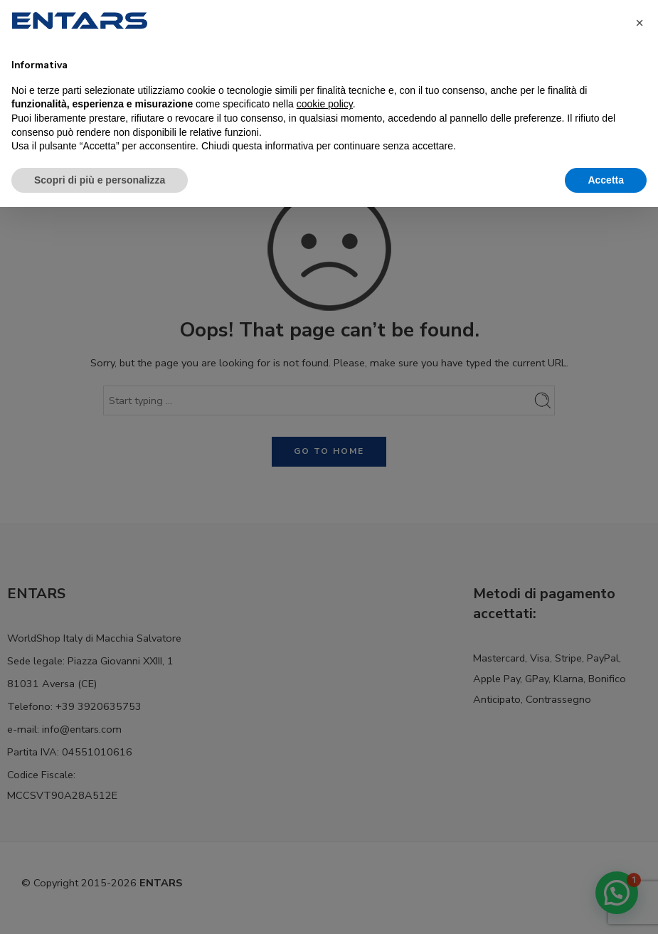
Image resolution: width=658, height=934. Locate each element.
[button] (639, 22)
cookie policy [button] (325, 104)
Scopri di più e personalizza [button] (99, 180)
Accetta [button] (606, 180)
